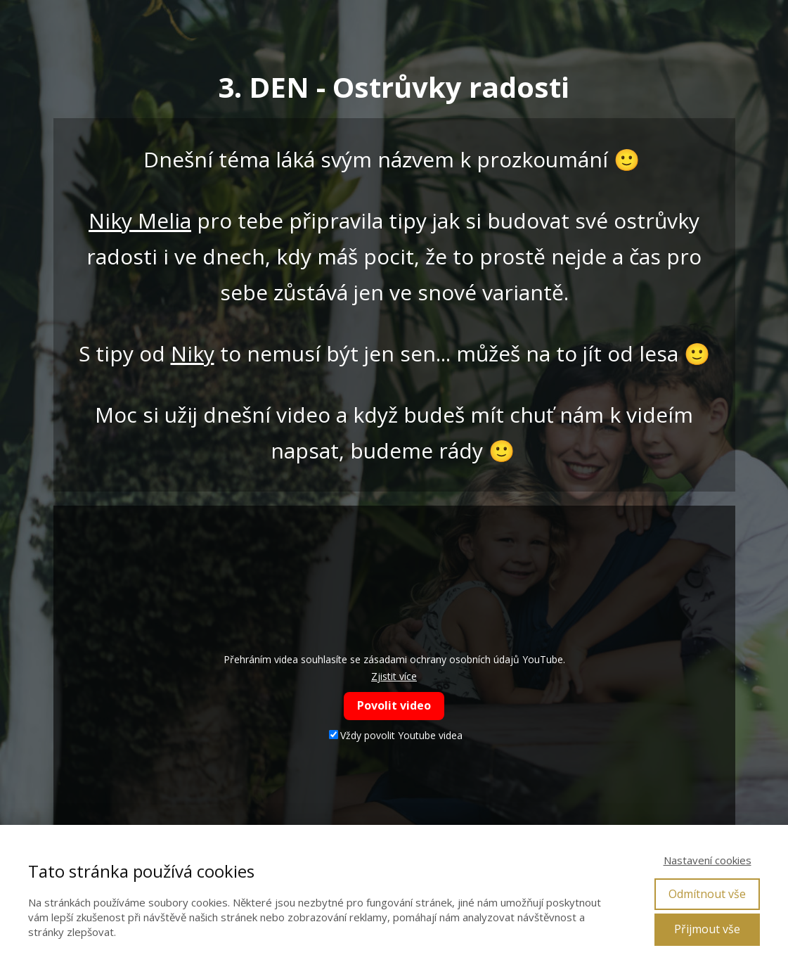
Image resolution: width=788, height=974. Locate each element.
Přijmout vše (707, 929)
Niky (192, 353)
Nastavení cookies (707, 860)
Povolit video (394, 705)
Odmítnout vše (707, 894)
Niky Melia (140, 220)
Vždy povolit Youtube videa (396, 735)
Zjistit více (394, 676)
